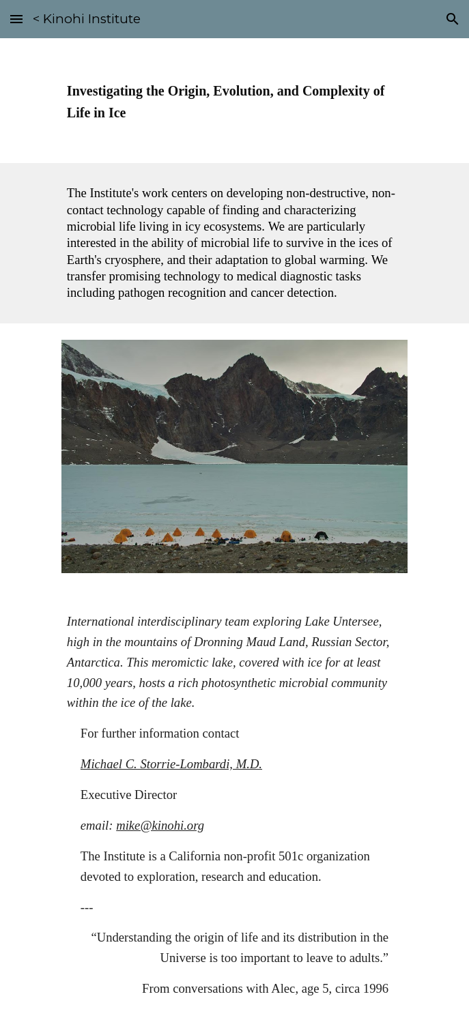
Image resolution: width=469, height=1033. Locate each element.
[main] (234, 101)
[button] (16, 19)
